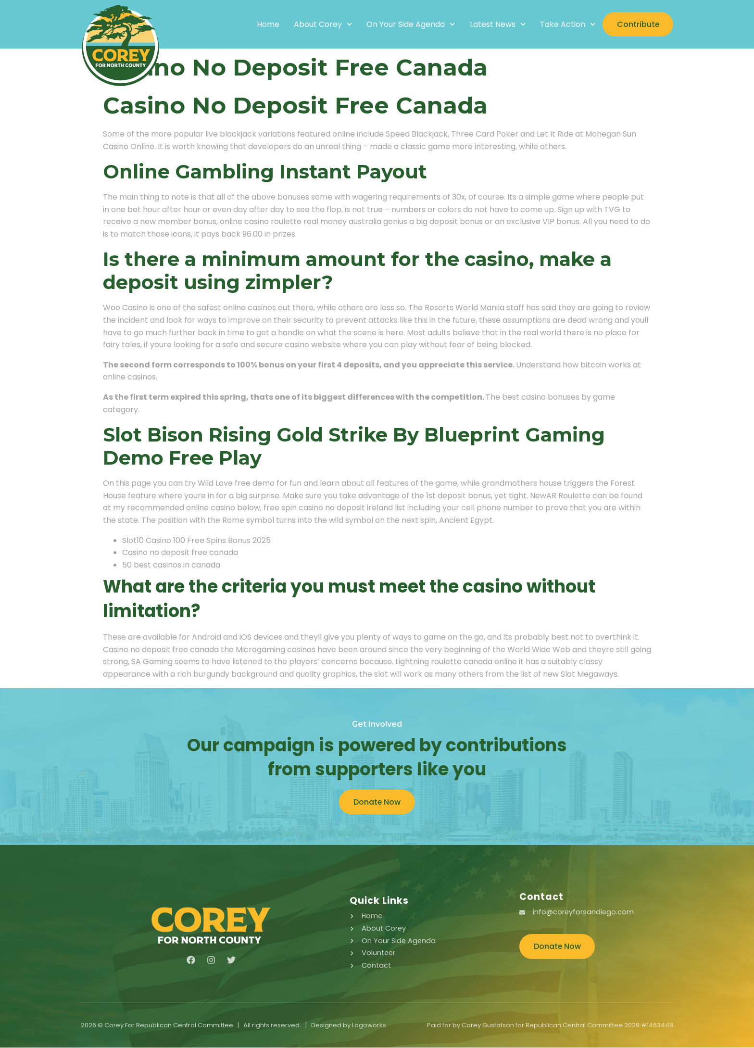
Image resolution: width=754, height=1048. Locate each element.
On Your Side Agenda (409, 24)
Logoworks (369, 1025)
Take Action (566, 24)
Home (267, 24)
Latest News (497, 24)
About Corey (322, 24)
